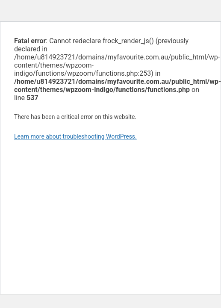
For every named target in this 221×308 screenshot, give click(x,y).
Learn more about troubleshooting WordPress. (75, 136)
